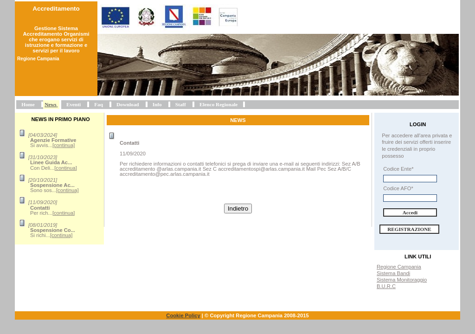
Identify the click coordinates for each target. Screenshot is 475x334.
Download (127, 104)
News (50, 104)
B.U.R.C (386, 286)
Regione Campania (399, 267)
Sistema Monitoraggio (402, 280)
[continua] (63, 145)
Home (28, 104)
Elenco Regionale (218, 104)
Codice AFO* (398, 188)
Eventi (73, 104)
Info (157, 104)
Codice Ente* (398, 169)
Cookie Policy (183, 315)
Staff (180, 104)
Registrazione (409, 229)
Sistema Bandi (393, 273)
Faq (98, 104)
